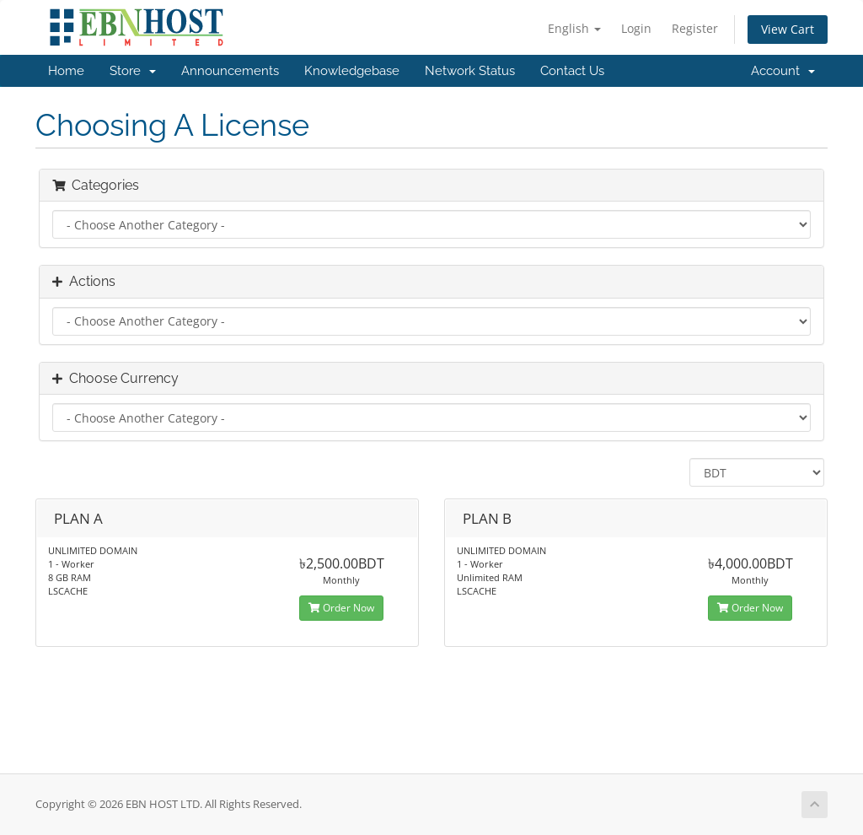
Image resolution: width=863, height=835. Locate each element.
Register (695, 28)
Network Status (470, 70)
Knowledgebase (351, 70)
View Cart (787, 29)
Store (133, 70)
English (574, 28)
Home (66, 70)
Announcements (230, 70)
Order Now (341, 608)
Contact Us (572, 70)
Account (783, 70)
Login (636, 28)
